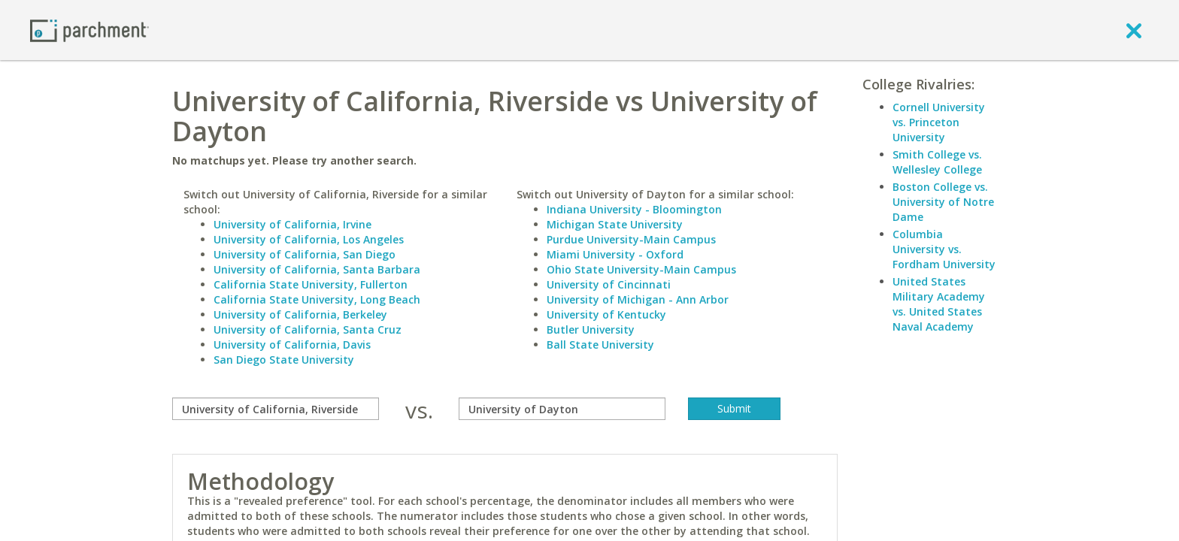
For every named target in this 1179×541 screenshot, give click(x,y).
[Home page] (89, 30)
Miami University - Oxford (615, 254)
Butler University (591, 329)
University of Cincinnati (609, 284)
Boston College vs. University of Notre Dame (943, 202)
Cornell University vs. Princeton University (939, 122)
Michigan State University (615, 224)
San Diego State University (284, 359)
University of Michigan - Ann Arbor (638, 299)
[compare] (275, 408)
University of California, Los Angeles (309, 239)
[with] (562, 408)
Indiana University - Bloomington (634, 209)
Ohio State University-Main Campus (641, 269)
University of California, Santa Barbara (317, 269)
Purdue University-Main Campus (631, 239)
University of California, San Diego (305, 254)
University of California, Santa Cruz (308, 329)
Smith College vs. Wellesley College (937, 162)
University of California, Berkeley (300, 314)
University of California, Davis (292, 344)
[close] (1134, 30)
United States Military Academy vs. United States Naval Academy (939, 304)
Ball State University (600, 344)
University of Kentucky (606, 314)
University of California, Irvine (292, 224)
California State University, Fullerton (311, 284)
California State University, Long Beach (317, 299)
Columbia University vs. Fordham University (944, 249)
